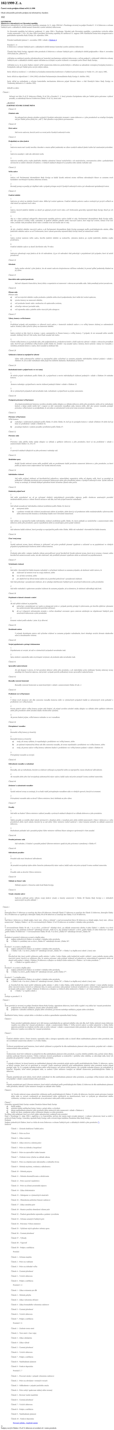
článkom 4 (53, 40)
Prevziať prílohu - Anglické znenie (25, 1423)
